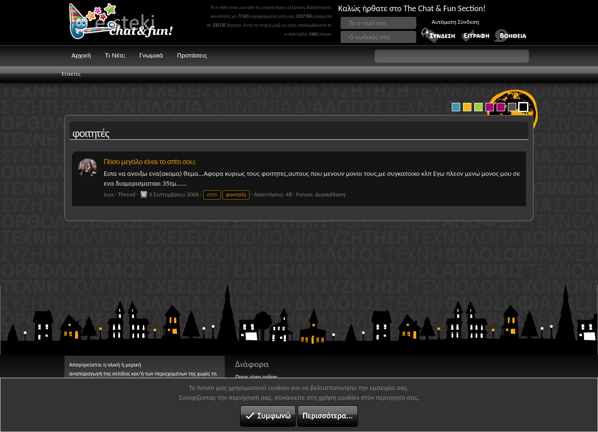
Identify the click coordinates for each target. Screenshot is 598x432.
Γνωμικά (151, 55)
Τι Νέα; (115, 55)
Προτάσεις (192, 55)
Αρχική (81, 55)
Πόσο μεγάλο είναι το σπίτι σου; (150, 161)
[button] (452, 56)
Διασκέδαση (330, 194)
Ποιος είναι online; (256, 377)
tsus (109, 194)
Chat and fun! (127, 23)
